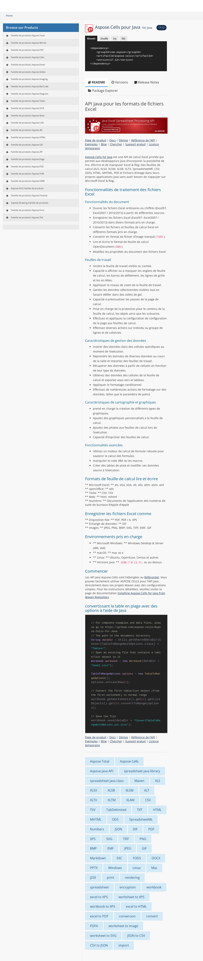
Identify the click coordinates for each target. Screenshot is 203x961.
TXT (139, 810)
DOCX (156, 858)
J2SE (93, 877)
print (110, 877)
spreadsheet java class (107, 781)
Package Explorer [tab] (103, 90)
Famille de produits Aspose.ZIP (27, 151)
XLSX (93, 790)
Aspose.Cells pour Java (123, 27)
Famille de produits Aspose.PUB (27, 173)
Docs (112, 140)
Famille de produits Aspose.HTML (28, 137)
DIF (135, 829)
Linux (137, 868)
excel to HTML (136, 906)
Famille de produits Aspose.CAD (27, 122)
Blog (104, 144)
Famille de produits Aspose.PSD (27, 166)
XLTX (93, 800)
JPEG (127, 848)
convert (152, 916)
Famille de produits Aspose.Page (27, 159)
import (124, 945)
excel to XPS (99, 897)
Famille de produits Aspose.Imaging (29, 79)
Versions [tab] (119, 82)
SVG (109, 839)
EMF (110, 848)
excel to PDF (99, 916)
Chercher (116, 144)
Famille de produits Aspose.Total (28, 35)
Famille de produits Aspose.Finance (29, 195)
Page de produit (95, 140)
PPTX (94, 868)
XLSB (111, 790)
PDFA (94, 926)
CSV (148, 800)
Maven (91, 38)
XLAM (130, 800)
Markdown (98, 858)
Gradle (104, 38)
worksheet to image (123, 926)
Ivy (115, 38)
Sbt (123, 38)
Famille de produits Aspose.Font (27, 210)
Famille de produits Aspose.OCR (27, 108)
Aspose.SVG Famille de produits (27, 188)
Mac (154, 868)
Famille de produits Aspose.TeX (27, 217)
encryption (128, 887)
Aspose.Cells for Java (98, 157)
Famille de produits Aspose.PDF (27, 49)
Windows (115, 868)
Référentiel (151, 577)
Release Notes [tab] (146, 82)
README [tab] (96, 82)
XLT (146, 790)
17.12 (161, 27)
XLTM (112, 800)
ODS (115, 819)
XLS (157, 781)
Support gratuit (135, 144)
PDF (151, 829)
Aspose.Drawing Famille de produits (29, 202)
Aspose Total (99, 761)
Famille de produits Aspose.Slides (28, 71)
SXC (119, 858)
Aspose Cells (129, 761)
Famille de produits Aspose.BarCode (29, 86)
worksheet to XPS (132, 897)
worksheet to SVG (103, 935)
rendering (132, 877)
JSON (118, 829)
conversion (127, 916)
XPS (93, 839)
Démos (123, 140)
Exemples (91, 144)
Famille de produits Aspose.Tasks (28, 100)
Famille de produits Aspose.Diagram (29, 93)
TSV (93, 810)
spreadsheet (99, 887)
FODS (137, 858)
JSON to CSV (136, 935)
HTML (157, 810)
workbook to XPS (102, 906)
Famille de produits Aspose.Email (28, 64)
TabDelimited (116, 810)
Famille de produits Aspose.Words (28, 42)
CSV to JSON (99, 945)
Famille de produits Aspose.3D (26, 129)
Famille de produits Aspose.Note (27, 115)
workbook (154, 887)
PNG (143, 839)
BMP (93, 848)
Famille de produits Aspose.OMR (28, 180)
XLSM (129, 790)
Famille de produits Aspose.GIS (27, 144)
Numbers (97, 829)
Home (9, 15)
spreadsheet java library (142, 771)
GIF (144, 848)
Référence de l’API (143, 140)
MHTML (95, 819)
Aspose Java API (101, 771)
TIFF (126, 839)
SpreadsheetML (141, 819)
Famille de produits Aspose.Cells (27, 57)
